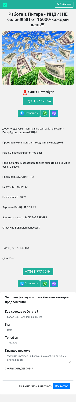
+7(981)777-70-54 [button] (38, 101)
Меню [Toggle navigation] (64, 4)
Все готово (61, 386)
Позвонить (29, 113)
